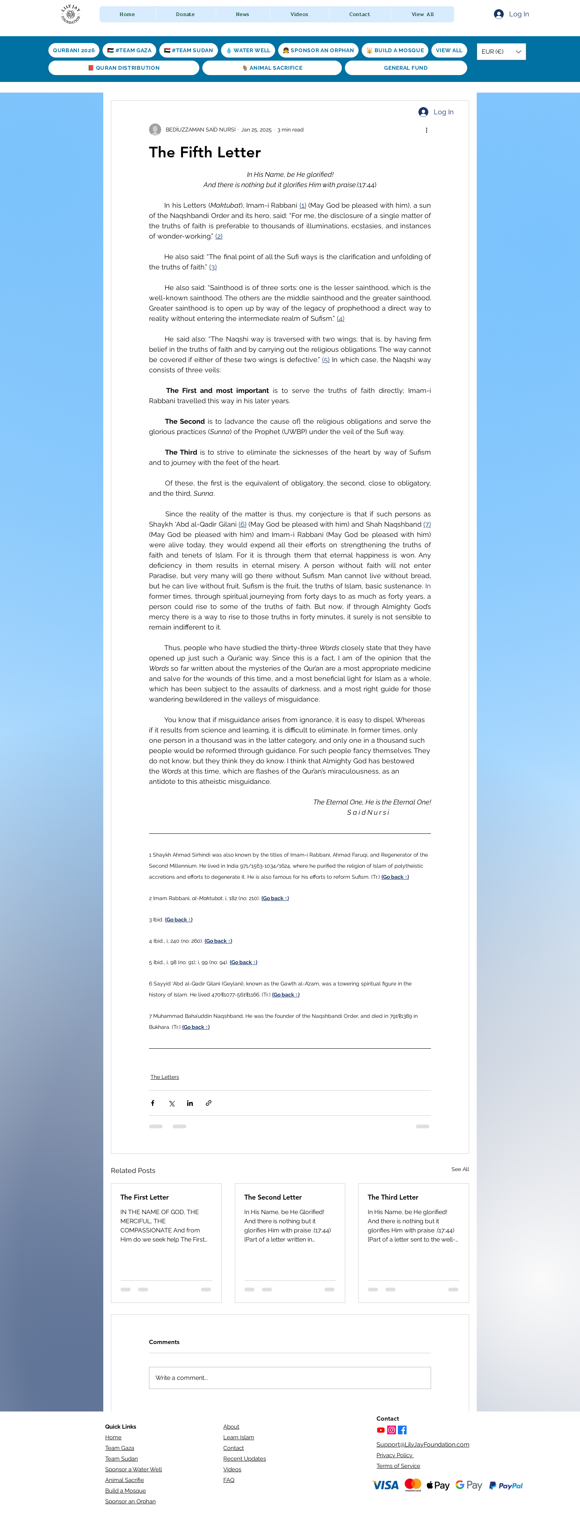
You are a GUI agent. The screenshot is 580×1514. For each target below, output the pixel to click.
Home (113, 1437)
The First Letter (144, 1197)
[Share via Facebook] (152, 1103)
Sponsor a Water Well (133, 1469)
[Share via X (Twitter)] (171, 1103)
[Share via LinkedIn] (190, 1103)
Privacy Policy (395, 1455)
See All (460, 1169)
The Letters (165, 1077)
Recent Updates (244, 1458)
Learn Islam (238, 1437)
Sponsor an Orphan (130, 1501)
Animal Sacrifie (124, 1480)
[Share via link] (208, 1103)
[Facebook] (402, 1430)
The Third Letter (393, 1197)
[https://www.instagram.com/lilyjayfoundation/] (391, 1430)
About (231, 1426)
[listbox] (501, 51)
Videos (232, 1469)
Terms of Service (398, 1466)
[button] (185, 14)
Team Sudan (121, 1458)
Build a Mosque (125, 1490)
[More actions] (426, 129)
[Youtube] (381, 1430)
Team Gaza (119, 1448)
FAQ (228, 1480)
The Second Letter (273, 1197)
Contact (233, 1448)
